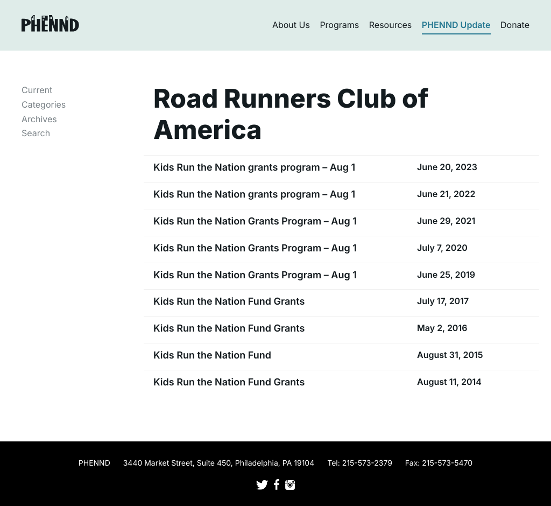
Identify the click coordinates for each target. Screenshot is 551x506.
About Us (291, 24)
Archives (39, 119)
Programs (339, 24)
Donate (514, 24)
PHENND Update (456, 24)
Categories (44, 104)
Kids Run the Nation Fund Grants (229, 301)
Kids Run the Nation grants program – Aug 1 (254, 167)
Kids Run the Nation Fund (212, 355)
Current (37, 90)
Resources (390, 24)
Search (36, 133)
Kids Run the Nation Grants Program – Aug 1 (255, 221)
